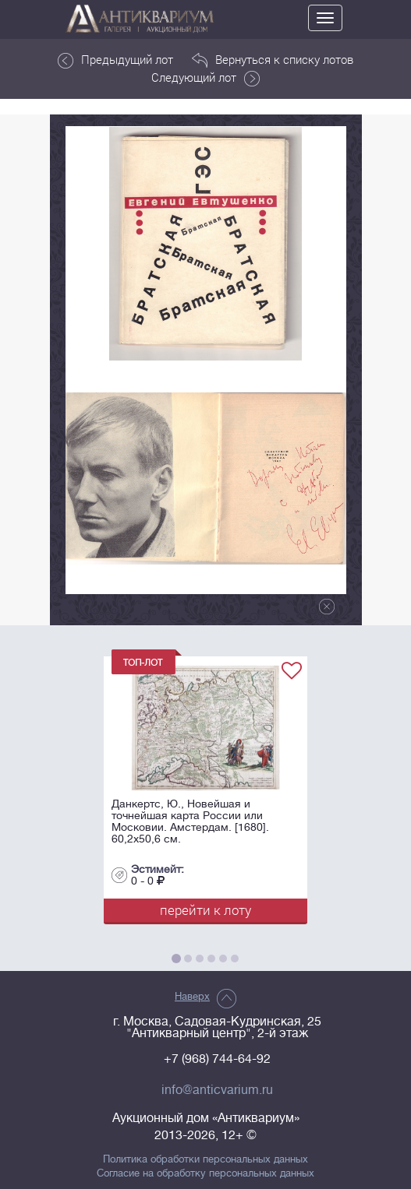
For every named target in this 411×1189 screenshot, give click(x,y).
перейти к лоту (205, 910)
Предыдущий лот (115, 60)
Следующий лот (205, 77)
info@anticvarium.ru (217, 1090)
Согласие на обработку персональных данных (205, 1173)
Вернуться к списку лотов (272, 60)
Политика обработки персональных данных (205, 1159)
